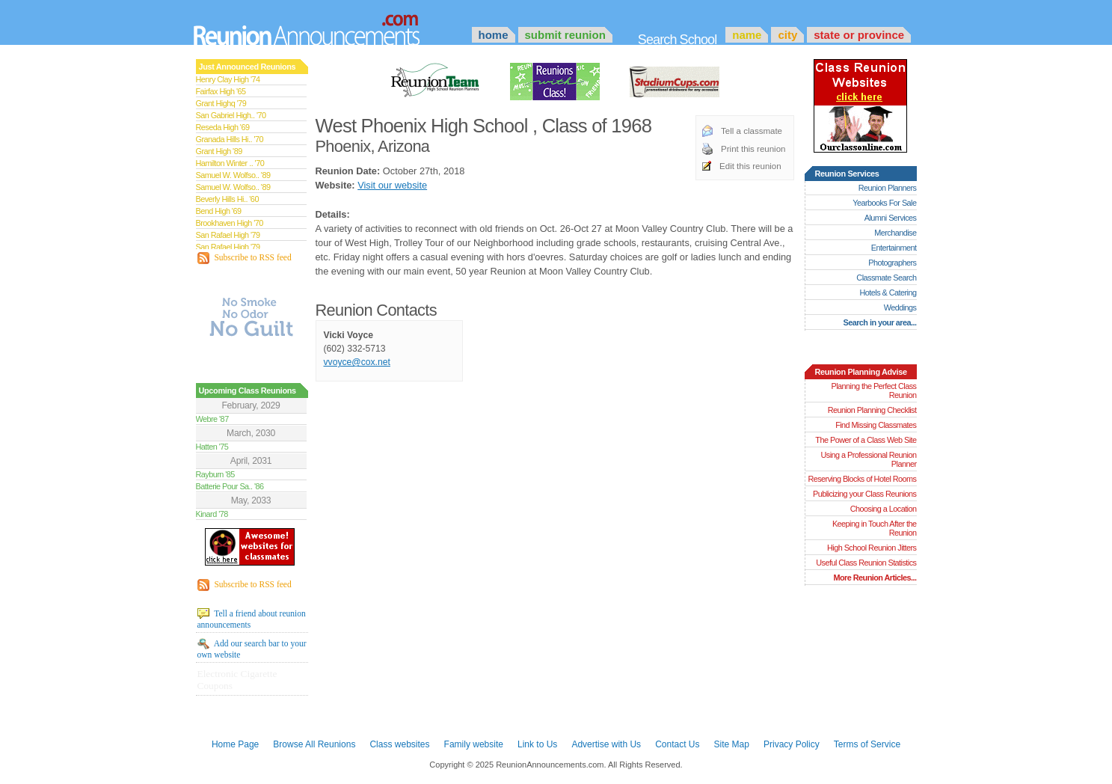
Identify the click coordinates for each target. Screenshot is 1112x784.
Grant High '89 (219, 151)
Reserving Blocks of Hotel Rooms (862, 478)
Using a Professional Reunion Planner (868, 459)
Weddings (900, 307)
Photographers (892, 262)
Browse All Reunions (314, 744)
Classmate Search (886, 277)
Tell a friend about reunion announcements (251, 618)
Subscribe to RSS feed (244, 258)
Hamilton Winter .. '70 (230, 163)
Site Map (731, 744)
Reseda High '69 (223, 127)
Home (494, 34)
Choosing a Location (883, 508)
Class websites (399, 744)
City (787, 34)
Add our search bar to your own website (252, 648)
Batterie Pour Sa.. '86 (230, 486)
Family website (473, 744)
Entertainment (894, 247)
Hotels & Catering (888, 292)
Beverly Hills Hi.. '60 (227, 199)
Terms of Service (867, 744)
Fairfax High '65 (221, 91)
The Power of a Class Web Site (865, 439)
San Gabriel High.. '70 (231, 115)
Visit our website (392, 185)
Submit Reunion (565, 34)
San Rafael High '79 (228, 234)
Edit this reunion (750, 166)
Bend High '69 (219, 210)
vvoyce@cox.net (357, 362)
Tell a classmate (751, 130)
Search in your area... (879, 322)
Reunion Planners (887, 187)
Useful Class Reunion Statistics (866, 562)
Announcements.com (326, 26)
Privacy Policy (792, 744)
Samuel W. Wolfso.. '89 (233, 175)
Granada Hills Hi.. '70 (229, 139)
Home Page (235, 744)
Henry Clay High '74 (228, 79)
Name (746, 34)
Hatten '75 (212, 446)
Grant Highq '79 (221, 103)
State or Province (859, 34)
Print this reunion (753, 148)
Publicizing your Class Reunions (864, 493)
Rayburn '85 (215, 474)
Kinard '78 (212, 513)
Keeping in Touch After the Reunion (874, 528)
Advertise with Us (606, 744)
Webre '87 (212, 418)
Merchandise (895, 232)
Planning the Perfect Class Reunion (873, 390)
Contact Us (677, 744)
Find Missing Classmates (875, 424)
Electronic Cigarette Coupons (237, 679)
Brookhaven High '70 (229, 222)
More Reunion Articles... (874, 577)
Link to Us (537, 744)
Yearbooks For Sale (884, 202)
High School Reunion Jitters (872, 547)
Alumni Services (890, 217)
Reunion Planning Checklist (872, 409)
